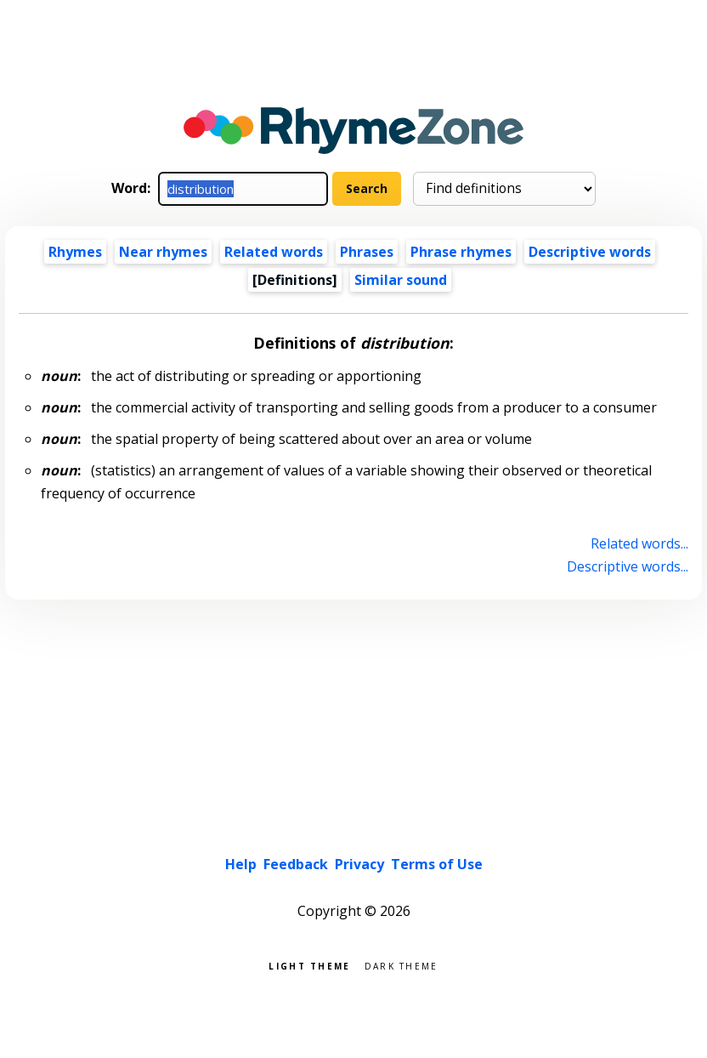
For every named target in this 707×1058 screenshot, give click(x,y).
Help (241, 864)
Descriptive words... (627, 566)
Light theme (309, 965)
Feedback (295, 864)
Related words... (639, 543)
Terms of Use (437, 864)
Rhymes (75, 251)
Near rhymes (163, 251)
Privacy (359, 864)
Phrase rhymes (461, 251)
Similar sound (400, 279)
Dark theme (401, 965)
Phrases (366, 251)
